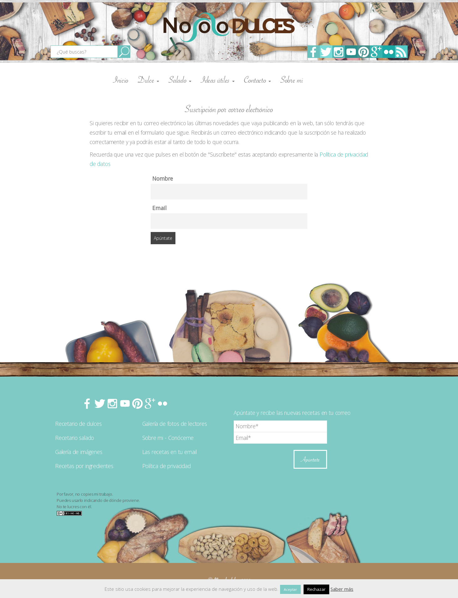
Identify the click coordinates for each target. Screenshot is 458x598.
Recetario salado (74, 437)
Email (159, 208)
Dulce (148, 80)
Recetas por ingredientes (84, 466)
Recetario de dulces (78, 423)
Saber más (341, 589)
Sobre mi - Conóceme (168, 437)
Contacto (257, 80)
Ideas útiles (218, 80)
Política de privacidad (166, 466)
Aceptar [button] (290, 589)
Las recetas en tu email (169, 452)
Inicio (120, 80)
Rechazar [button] (316, 589)
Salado (180, 80)
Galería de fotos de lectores (174, 423)
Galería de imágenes (78, 452)
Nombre (162, 178)
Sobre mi (291, 80)
